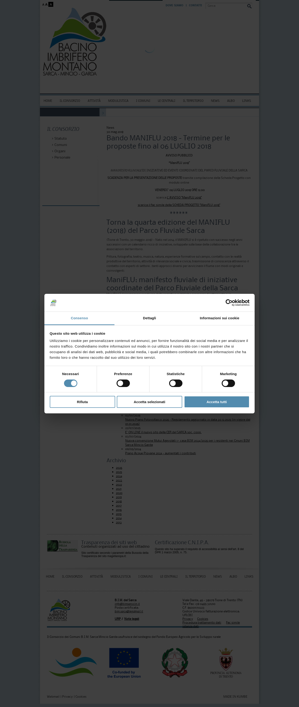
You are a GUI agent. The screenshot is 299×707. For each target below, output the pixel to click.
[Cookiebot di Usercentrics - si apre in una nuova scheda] (229, 302)
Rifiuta (82, 402)
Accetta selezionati (149, 402)
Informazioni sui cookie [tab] (219, 318)
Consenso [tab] (79, 318)
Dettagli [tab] (149, 318)
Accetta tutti (216, 402)
